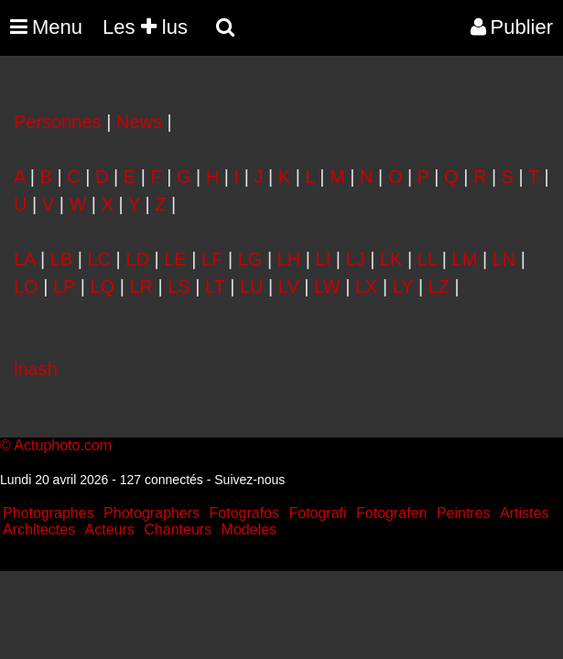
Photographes (48, 513)
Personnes (58, 122)
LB (61, 259)
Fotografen (391, 513)
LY (403, 286)
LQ (102, 286)
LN (504, 259)
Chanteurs (177, 529)
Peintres (464, 513)
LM (465, 259)
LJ (355, 259)
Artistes (524, 513)
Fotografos (244, 513)
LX (366, 286)
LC (99, 259)
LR (141, 286)
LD (137, 259)
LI (323, 259)
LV (288, 286)
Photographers (151, 513)
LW (327, 286)
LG (250, 259)
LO (26, 286)
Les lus (145, 27)
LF (211, 259)
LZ (438, 286)
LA (24, 259)
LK (391, 259)
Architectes (39, 529)
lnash (36, 369)
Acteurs (110, 529)
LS (178, 286)
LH (289, 259)
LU (252, 286)
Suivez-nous (249, 479)
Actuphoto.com (63, 445)
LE (175, 259)
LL (427, 259)
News (139, 122)
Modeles (249, 529)
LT (215, 286)
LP (64, 286)
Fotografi (317, 513)
